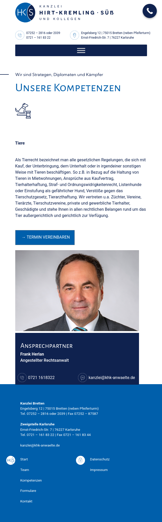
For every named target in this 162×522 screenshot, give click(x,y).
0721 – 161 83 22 (38, 37)
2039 (56, 33)
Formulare (28, 491)
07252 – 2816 (36, 33)
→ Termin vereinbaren (46, 237)
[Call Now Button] (150, 11)
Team (24, 470)
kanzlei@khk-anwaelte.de (112, 377)
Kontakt (26, 501)
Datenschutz (100, 459)
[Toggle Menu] (81, 50)
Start (24, 459)
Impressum (99, 470)
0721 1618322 (41, 377)
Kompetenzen (31, 480)
